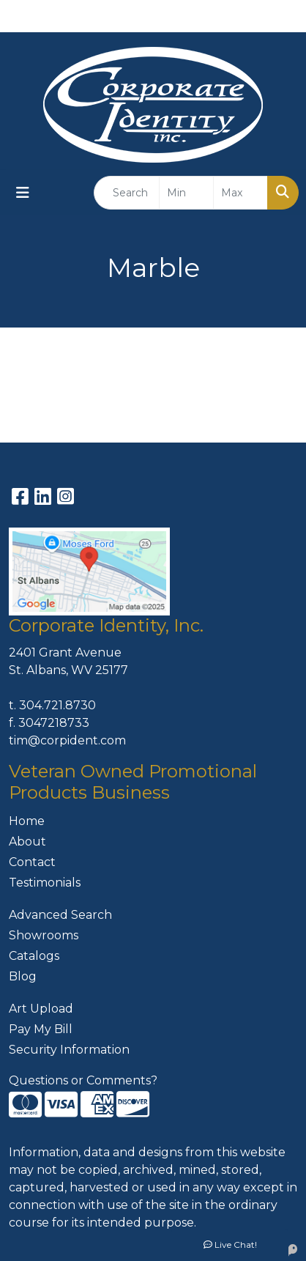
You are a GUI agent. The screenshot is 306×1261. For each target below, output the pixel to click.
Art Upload (41, 1009)
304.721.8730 (57, 705)
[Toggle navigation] (22, 192)
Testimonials (45, 883)
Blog (23, 976)
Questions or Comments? (83, 1080)
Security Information (69, 1050)
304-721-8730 (197, 16)
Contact (32, 862)
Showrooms (43, 935)
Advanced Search (60, 915)
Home (27, 821)
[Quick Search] (127, 193)
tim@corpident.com (67, 740)
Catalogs (34, 956)
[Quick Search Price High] (240, 193)
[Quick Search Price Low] (186, 193)
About (27, 841)
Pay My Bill (40, 1029)
